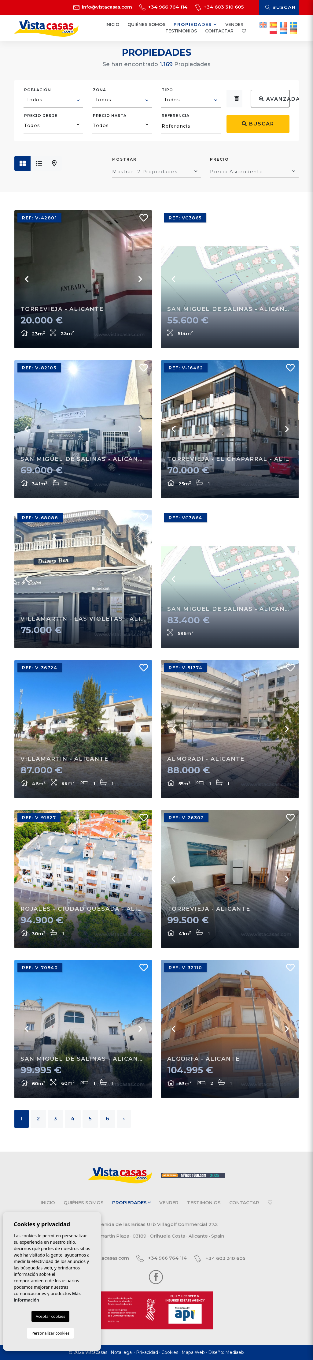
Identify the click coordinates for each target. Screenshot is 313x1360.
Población (37, 90)
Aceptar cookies (50, 1316)
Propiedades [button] (195, 24)
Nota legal (122, 1352)
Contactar (219, 31)
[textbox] (53, 100)
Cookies (169, 1352)
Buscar (280, 7)
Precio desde (40, 116)
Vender (234, 24)
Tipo (167, 90)
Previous (26, 279)
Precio (219, 159)
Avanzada (274, 99)
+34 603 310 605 (219, 7)
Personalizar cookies (50, 1333)
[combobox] (53, 101)
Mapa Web (193, 1352)
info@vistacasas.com (102, 7)
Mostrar (124, 159)
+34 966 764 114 (163, 7)
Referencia (176, 116)
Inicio (112, 24)
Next (140, 279)
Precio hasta (110, 116)
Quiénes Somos (146, 24)
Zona (99, 90)
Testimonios (181, 31)
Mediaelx (234, 1352)
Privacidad (147, 1352)
